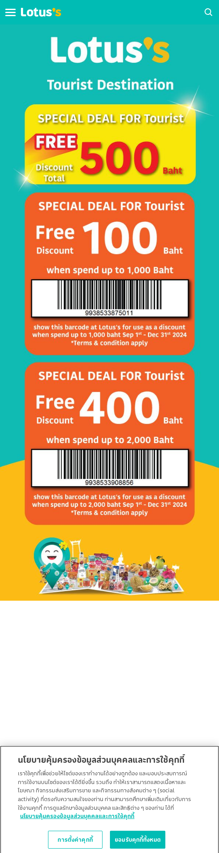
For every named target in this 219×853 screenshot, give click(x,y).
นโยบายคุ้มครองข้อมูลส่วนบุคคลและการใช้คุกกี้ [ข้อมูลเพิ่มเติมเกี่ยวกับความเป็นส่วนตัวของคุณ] (77, 817)
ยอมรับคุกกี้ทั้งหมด (138, 841)
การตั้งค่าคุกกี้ (75, 841)
